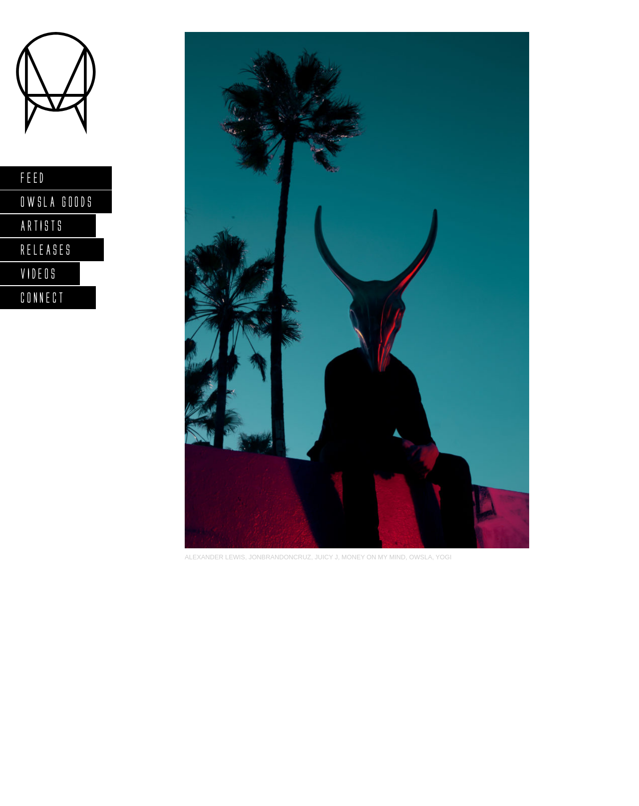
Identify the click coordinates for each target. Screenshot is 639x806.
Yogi (444, 557)
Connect (42, 297)
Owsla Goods (56, 201)
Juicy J (326, 557)
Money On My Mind (373, 557)
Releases (45, 249)
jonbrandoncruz (280, 557)
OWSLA (420, 557)
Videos (38, 273)
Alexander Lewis (215, 557)
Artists (41, 225)
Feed (32, 177)
